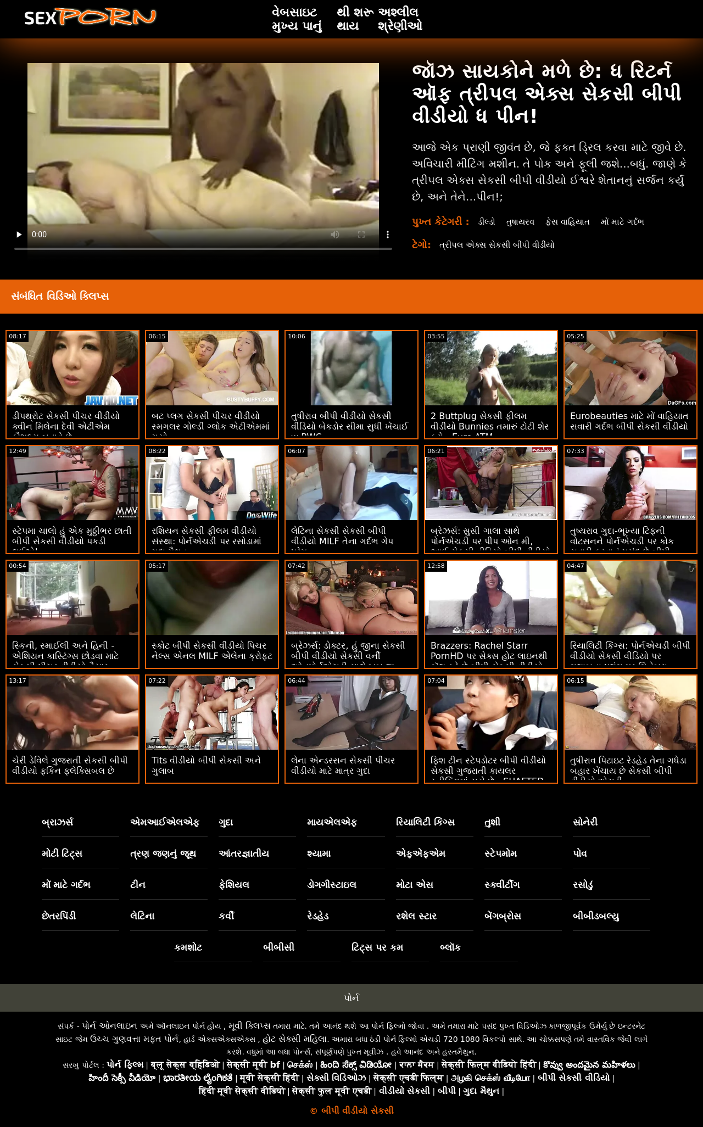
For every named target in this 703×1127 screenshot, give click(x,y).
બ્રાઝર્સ (57, 822)
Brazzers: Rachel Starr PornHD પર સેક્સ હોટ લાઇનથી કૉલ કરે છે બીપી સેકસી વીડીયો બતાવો (489, 661)
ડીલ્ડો (488, 221)
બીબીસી (278, 947)
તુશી (492, 822)
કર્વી (226, 916)
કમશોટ (188, 947)
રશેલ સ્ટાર (416, 916)
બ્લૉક (450, 947)
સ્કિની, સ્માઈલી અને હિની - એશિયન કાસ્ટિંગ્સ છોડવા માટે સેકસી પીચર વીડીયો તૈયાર (65, 656)
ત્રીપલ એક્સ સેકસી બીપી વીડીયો (501, 244)
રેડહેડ (317, 916)
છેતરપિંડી (59, 916)
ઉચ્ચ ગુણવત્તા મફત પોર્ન (134, 1039)
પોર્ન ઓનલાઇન (109, 1025)
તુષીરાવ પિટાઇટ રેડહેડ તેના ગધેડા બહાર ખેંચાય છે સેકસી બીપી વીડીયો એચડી (628, 770)
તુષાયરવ (524, 221)
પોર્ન (351, 997)
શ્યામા (319, 853)
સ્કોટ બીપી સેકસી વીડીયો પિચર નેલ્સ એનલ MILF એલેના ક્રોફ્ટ (212, 650)
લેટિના (142, 916)
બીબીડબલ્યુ (596, 916)
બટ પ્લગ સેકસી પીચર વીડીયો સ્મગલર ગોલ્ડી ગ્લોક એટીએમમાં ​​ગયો (211, 426)
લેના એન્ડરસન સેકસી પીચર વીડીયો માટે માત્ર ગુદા (343, 765)
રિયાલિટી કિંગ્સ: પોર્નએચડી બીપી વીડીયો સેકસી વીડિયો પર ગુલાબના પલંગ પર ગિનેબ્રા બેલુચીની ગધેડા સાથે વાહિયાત (630, 661)
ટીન (138, 884)
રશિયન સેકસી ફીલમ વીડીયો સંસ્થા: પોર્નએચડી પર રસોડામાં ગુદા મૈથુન (206, 541)
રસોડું (583, 884)
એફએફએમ (420, 853)
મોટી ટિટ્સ (62, 853)
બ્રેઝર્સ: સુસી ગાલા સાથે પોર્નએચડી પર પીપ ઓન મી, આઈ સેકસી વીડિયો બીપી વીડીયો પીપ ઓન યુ (490, 546)
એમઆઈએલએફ (164, 822)
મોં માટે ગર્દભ (631, 221)
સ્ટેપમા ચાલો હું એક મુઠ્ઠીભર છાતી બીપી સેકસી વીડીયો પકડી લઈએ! (72, 541)
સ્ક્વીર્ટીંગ (502, 884)
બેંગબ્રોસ (502, 916)
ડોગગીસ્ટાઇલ (331, 884)
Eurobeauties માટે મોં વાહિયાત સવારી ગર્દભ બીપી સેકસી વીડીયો (629, 421)
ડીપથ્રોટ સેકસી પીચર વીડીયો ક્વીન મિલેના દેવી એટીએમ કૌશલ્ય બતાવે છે (66, 426)
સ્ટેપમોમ (500, 853)
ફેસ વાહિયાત (573, 221)
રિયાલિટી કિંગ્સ (425, 822)
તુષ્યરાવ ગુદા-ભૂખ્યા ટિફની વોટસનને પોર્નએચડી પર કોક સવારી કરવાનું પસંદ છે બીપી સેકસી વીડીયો (622, 546)
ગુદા (226, 822)
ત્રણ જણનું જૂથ (163, 853)
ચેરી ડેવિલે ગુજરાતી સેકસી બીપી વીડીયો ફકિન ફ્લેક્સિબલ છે (70, 765)
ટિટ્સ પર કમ (377, 947)
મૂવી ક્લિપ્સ (249, 1025)
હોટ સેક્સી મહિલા (295, 1039)
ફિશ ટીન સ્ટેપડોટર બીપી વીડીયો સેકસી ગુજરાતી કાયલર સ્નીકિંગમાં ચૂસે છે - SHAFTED (488, 770)
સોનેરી (585, 822)
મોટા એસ (414, 884)
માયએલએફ (332, 822)
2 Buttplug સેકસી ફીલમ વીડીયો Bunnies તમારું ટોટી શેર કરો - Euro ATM (490, 426)
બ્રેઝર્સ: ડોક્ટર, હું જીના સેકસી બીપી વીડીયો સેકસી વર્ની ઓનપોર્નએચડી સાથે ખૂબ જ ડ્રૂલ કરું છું (348, 661)
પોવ (580, 853)
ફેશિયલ (234, 884)
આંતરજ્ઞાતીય (244, 853)
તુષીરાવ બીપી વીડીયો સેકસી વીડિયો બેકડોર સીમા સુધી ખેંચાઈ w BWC (349, 426)
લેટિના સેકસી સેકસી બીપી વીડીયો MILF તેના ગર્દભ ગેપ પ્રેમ (342, 541)
